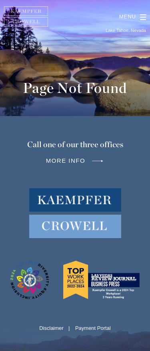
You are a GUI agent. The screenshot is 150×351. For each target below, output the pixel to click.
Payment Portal (93, 328)
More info (75, 160)
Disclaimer (51, 328)
